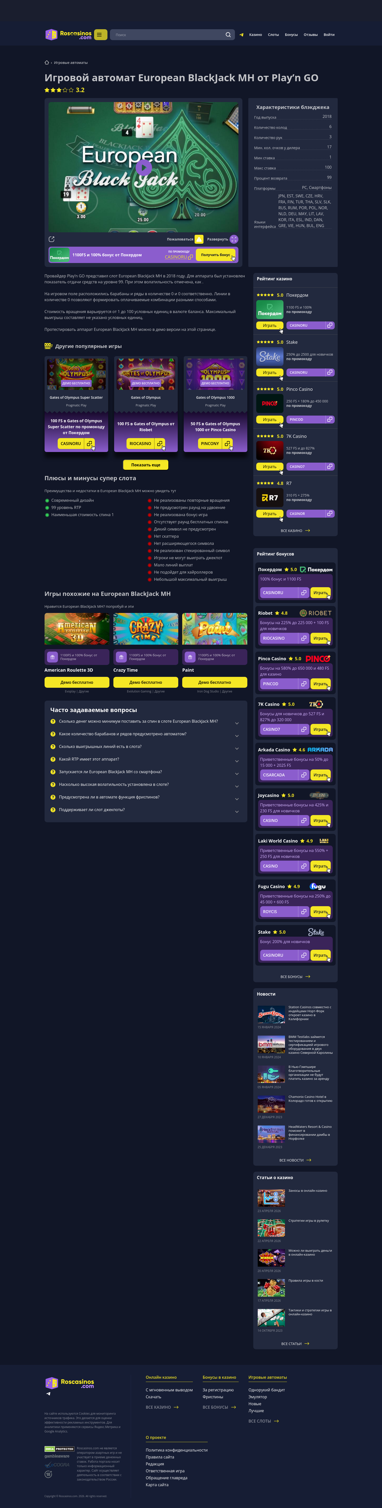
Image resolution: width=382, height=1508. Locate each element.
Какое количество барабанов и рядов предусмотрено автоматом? (122, 734)
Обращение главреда (166, 1478)
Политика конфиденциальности (177, 1450)
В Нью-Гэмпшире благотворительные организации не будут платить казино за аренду (309, 1073)
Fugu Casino (271, 886)
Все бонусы (295, 976)
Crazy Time (125, 669)
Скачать (153, 1397)
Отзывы (311, 34)
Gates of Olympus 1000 (215, 397)
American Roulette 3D (69, 669)
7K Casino (296, 436)
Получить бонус (215, 254)
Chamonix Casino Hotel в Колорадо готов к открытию (310, 1099)
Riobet (265, 613)
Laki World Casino (278, 841)
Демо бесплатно (76, 383)
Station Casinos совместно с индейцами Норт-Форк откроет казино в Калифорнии (310, 1013)
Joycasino (268, 795)
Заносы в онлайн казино (308, 1190)
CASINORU (78, 443)
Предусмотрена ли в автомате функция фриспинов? (109, 797)
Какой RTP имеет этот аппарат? (89, 759)
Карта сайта (157, 1485)
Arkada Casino (274, 749)
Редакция (155, 1464)
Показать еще (145, 465)
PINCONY (217, 443)
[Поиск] (228, 34)
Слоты (273, 34)
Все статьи (295, 1343)
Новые (255, 1404)
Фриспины (213, 1397)
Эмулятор (258, 1397)
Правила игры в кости (306, 1280)
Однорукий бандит (267, 1390)
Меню (106, 34)
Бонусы (291, 34)
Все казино (295, 530)
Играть (270, 325)
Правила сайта (160, 1457)
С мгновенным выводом (169, 1390)
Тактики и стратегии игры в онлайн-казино (310, 1312)
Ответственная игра (165, 1471)
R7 (289, 483)
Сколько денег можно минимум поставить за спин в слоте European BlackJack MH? (138, 721)
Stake (292, 342)
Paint (188, 669)
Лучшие (256, 1411)
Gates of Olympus (146, 397)
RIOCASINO (147, 443)
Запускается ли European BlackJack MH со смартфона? (110, 771)
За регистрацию (218, 1390)
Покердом (297, 294)
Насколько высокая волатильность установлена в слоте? (114, 784)
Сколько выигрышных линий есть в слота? (100, 746)
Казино (255, 34)
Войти (329, 34)
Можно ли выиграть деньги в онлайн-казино (310, 1252)
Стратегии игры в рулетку (309, 1220)
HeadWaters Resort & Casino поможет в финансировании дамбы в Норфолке (310, 1132)
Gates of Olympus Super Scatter (76, 397)
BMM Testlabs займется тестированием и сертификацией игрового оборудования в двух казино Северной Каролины (311, 1045)
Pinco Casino (299, 389)
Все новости (295, 1160)
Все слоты (264, 1421)
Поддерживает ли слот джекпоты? (92, 809)
